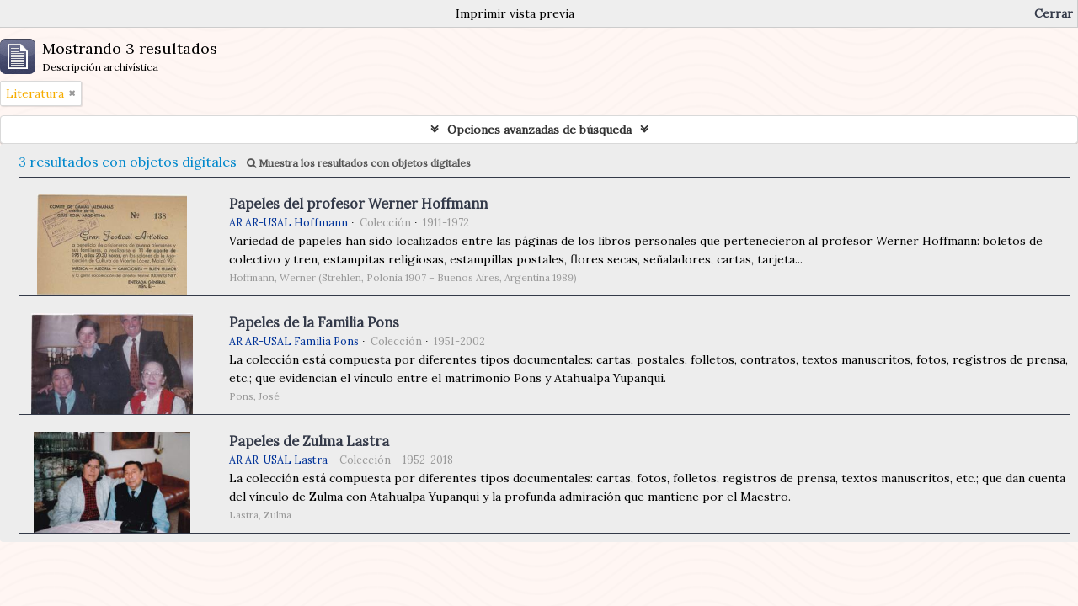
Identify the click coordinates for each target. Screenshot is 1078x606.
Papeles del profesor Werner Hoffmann (358, 203)
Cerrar (1053, 13)
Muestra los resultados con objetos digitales (359, 163)
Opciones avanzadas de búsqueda (539, 129)
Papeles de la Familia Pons (314, 322)
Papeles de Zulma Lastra (309, 441)
